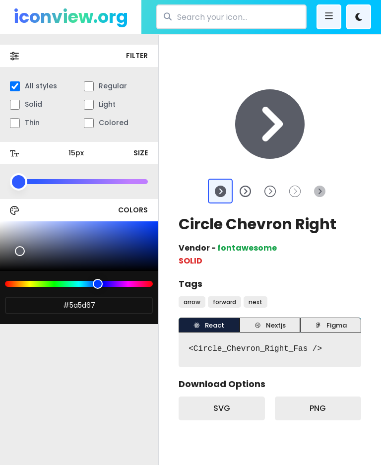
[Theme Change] (358, 16)
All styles (33, 86)
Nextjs (270, 325)
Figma (331, 325)
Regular (105, 86)
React (208, 325)
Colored (106, 123)
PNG (318, 408)
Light (100, 104)
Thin (25, 123)
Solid (26, 104)
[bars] (329, 16)
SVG (221, 408)
